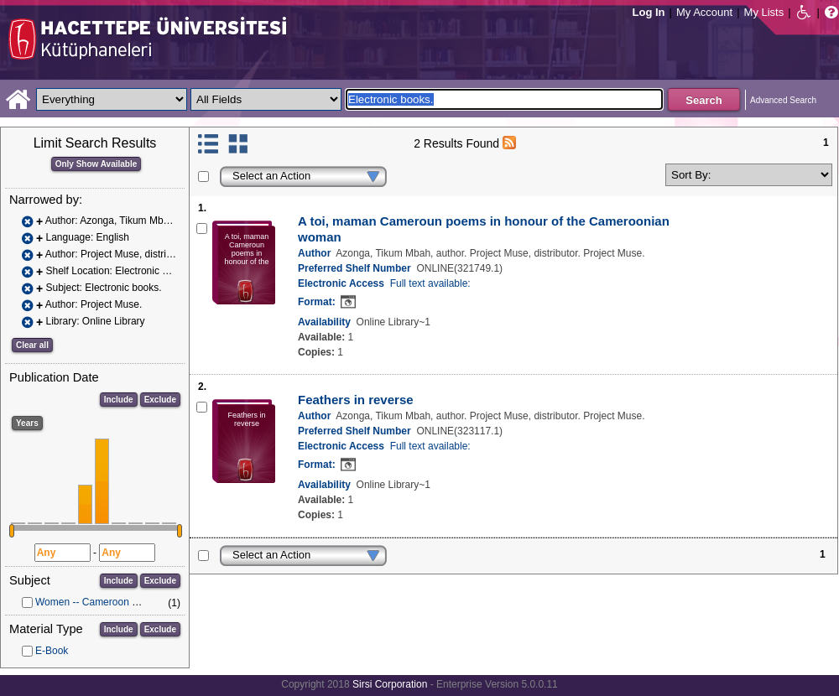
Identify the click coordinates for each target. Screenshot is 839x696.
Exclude (160, 399)
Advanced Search (783, 100)
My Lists (764, 12)
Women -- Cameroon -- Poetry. (104, 602)
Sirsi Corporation (389, 684)
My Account (704, 12)
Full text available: (430, 283)
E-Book (51, 651)
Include (118, 399)
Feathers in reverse (356, 399)
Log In (649, 12)
